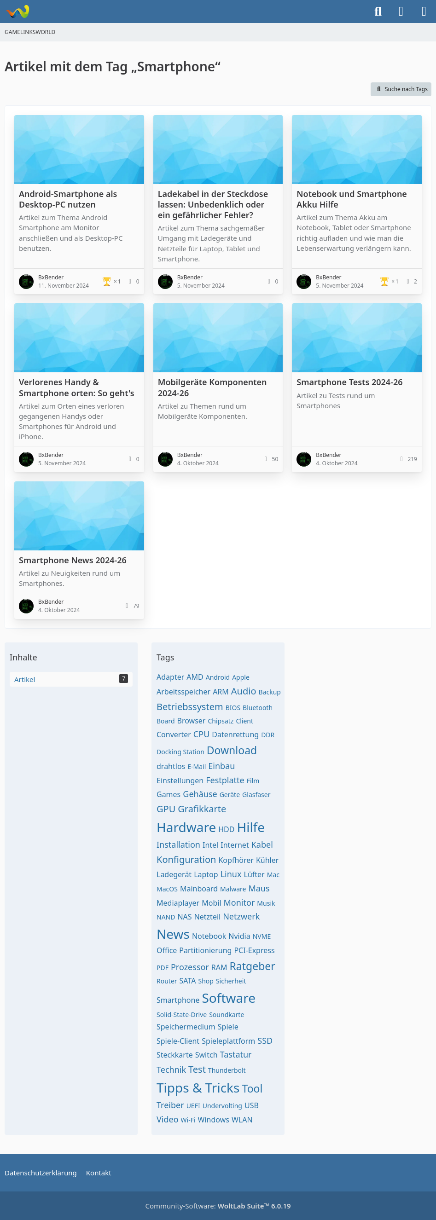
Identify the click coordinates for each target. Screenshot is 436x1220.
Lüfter (254, 874)
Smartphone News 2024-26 (73, 560)
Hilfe (251, 827)
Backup (270, 692)
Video (168, 1119)
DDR (267, 734)
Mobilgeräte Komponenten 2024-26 (212, 387)
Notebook (209, 936)
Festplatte (225, 780)
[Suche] (378, 11)
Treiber (170, 1104)
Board (166, 721)
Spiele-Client (178, 1041)
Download (232, 750)
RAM (219, 967)
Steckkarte (175, 1055)
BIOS (233, 707)
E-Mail (196, 766)
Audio (243, 691)
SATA (188, 981)
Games (168, 794)
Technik (171, 1069)
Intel (210, 845)
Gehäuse (200, 793)
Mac (273, 874)
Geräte (230, 794)
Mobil (211, 903)
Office (167, 950)
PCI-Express (254, 950)
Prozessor (190, 966)
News (173, 933)
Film (253, 780)
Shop (205, 981)
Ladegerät (174, 874)
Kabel (262, 844)
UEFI (193, 1105)
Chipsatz (220, 721)
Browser (191, 721)
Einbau (221, 765)
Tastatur (236, 1054)
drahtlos (171, 766)
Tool (252, 1088)
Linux (231, 873)
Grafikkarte (202, 809)
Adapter (170, 677)
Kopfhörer (235, 860)
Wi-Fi (188, 1120)
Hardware (186, 827)
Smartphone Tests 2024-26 (349, 381)
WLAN (242, 1120)
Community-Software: (218, 1205)
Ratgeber (252, 966)
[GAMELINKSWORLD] (17, 11)
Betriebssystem (190, 706)
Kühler (267, 860)
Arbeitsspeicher (183, 692)
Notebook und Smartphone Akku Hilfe (351, 199)
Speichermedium (186, 1027)
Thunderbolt (227, 1070)
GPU (166, 809)
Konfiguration (186, 859)
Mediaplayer (178, 903)
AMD (194, 677)
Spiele (228, 1027)
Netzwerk (241, 916)
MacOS (167, 889)
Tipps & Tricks (198, 1087)
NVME (262, 936)
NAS (184, 917)
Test (197, 1069)
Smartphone (178, 1000)
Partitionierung (205, 950)
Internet (235, 845)
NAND (166, 917)
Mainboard (199, 889)
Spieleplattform (228, 1041)
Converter (174, 734)
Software (229, 997)
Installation (178, 844)
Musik (266, 903)
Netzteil (207, 917)
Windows (213, 1120)
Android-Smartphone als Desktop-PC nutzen (68, 199)
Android (218, 677)
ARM (221, 692)
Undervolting (222, 1105)
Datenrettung (235, 734)
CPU (201, 734)
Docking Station (180, 751)
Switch (206, 1055)
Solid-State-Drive (182, 1014)
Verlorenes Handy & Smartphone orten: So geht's (76, 387)
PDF (163, 967)
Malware (233, 889)
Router (167, 981)
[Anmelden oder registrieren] (401, 11)
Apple (241, 677)
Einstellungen (180, 780)
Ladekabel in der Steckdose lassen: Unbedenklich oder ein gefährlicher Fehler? (213, 204)
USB (251, 1105)
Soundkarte (226, 1014)
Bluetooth (258, 707)
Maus (258, 888)
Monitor (239, 902)
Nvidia (239, 936)
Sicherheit (231, 981)
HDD (226, 829)
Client (244, 721)
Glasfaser (256, 794)
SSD (265, 1040)
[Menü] (424, 11)
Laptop (206, 874)
